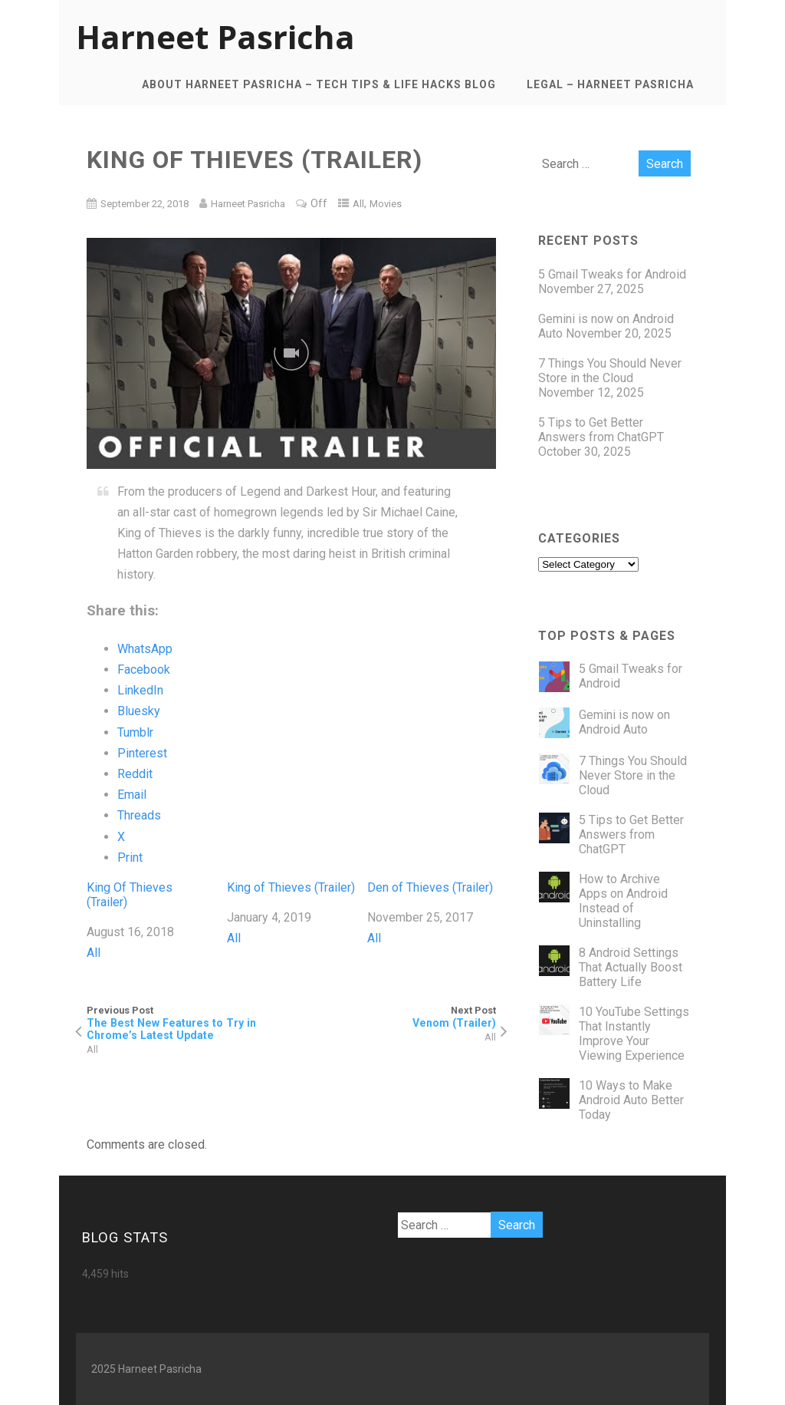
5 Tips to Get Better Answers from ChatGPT (601, 429)
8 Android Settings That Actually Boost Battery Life (630, 967)
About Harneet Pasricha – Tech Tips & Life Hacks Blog (319, 84)
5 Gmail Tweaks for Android (612, 274)
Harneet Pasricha (215, 36)
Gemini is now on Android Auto (624, 722)
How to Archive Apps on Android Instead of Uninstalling (623, 901)
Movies (386, 203)
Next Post (393, 1016)
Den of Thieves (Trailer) (430, 887)
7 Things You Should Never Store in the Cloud (610, 370)
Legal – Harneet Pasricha (610, 84)
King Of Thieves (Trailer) (129, 894)
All (358, 203)
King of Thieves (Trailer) (291, 887)
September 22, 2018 (144, 203)
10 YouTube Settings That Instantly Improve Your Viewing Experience (634, 1033)
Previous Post (189, 1022)
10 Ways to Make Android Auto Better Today (631, 1100)
